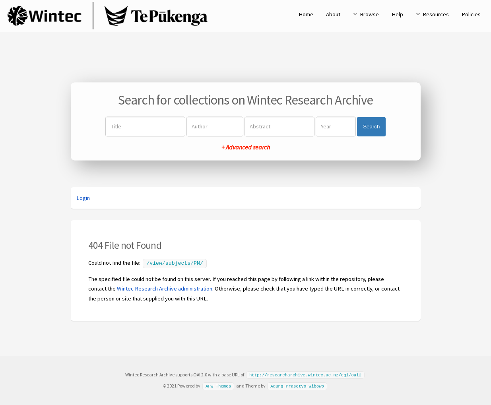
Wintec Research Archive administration (164, 287)
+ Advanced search (245, 147)
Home (306, 14)
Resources (436, 14)
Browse (369, 14)
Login (83, 198)
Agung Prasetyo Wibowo (297, 385)
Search (371, 127)
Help (397, 14)
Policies (471, 14)
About (333, 14)
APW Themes (218, 385)
